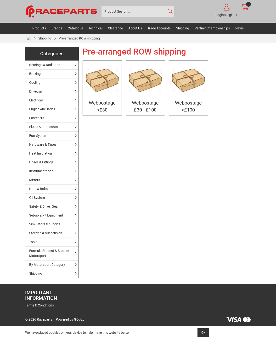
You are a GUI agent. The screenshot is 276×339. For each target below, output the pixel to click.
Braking (35, 74)
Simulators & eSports (44, 224)
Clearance (115, 28)
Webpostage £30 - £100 (145, 106)
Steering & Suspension (45, 233)
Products (39, 28)
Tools (33, 242)
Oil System (37, 198)
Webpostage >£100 (188, 106)
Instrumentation (41, 171)
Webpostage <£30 (102, 106)
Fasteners (36, 118)
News (239, 28)
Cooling (34, 82)
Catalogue (75, 28)
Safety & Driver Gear (44, 206)
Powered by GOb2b (70, 319)
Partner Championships (212, 28)
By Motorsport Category (47, 265)
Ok (203, 332)
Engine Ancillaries (42, 109)
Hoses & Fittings (41, 162)
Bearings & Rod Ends (44, 65)
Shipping (182, 28)
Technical (95, 28)
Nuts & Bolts (38, 189)
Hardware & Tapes (42, 144)
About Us (135, 28)
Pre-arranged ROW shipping (79, 38)
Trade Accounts (159, 28)
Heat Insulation (40, 153)
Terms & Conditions (39, 305)
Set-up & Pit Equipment (46, 215)
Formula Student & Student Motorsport (49, 253)
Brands (56, 28)
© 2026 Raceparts (38, 319)
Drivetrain (36, 91)
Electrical (36, 100)
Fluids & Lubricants (43, 127)
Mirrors (34, 180)
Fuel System (38, 136)
